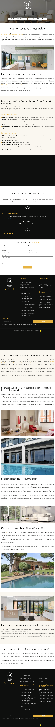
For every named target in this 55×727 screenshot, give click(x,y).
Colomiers (3, 84)
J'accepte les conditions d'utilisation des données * (14, 263)
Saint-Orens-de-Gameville (16, 362)
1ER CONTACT (29, 330)
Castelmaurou (9, 84)
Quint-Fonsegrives (5, 362)
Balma (41, 533)
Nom (3, 245)
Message (4, 255)
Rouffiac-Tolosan (23, 84)
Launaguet (15, 84)
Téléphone (4, 250)
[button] (2, 2)
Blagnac (52, 360)
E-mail (29, 250)
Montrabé (47, 533)
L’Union (6, 532)
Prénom (30, 245)
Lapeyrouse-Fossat (29, 362)
